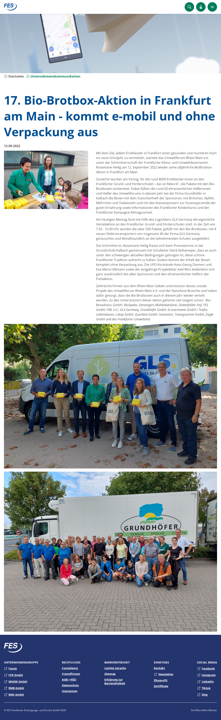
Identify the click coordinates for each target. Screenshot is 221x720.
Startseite (14, 76)
